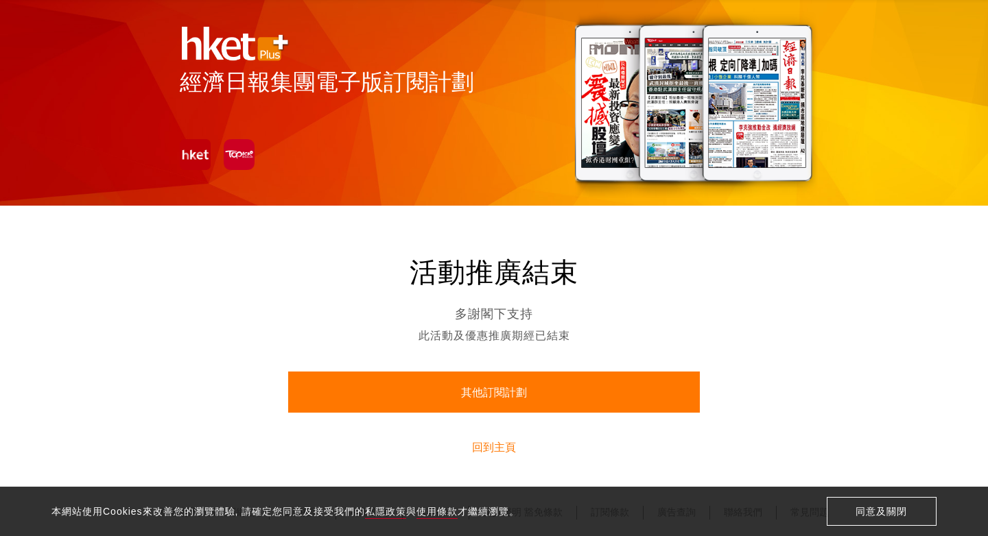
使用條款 (437, 511)
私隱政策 (385, 511)
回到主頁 (494, 447)
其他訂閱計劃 (494, 392)
